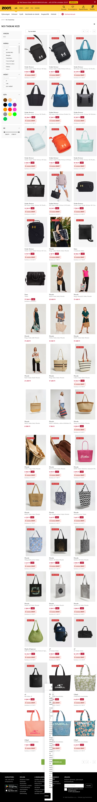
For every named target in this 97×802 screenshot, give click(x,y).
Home (37, 8)
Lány (27, 8)
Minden (6, 33)
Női (16, 8)
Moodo (51, 249)
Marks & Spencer (30, 649)
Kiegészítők (45, 14)
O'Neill (51, 694)
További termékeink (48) (53, 762)
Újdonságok (5, 14)
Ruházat (14, 14)
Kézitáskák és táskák (32, 14)
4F (50, 649)
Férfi (21, 8)
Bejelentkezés (83, 8)
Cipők (21, 14)
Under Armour (29, 67)
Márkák (53, 14)
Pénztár (92, 7)
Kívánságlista (72, 8)
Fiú (32, 8)
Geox (75, 249)
